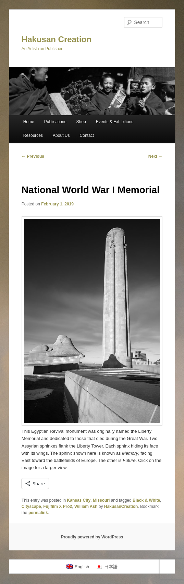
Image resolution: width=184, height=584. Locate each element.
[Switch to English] (78, 566)
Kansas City (79, 500)
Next (155, 156)
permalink (38, 512)
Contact (87, 135)
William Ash (85, 506)
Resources (33, 135)
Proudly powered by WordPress (92, 537)
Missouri (101, 500)
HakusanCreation (121, 506)
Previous (33, 156)
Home (28, 121)
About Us (61, 135)
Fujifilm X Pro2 (57, 506)
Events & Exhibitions (114, 121)
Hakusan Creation (56, 39)
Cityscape (31, 506)
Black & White (146, 500)
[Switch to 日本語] (107, 566)
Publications (55, 121)
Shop (81, 121)
